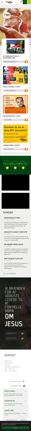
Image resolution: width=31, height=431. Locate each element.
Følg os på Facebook (18, 381)
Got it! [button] (15, 428)
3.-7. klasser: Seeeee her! (10, 90)
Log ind (29, 2)
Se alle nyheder (9, 273)
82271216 (7, 365)
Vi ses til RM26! (7, 120)
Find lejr (23, 164)
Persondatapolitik (11, 420)
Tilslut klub (15, 164)
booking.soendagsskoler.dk (10, 61)
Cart (21, 2)
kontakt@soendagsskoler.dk (12, 367)
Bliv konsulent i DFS (8, 149)
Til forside (6, 15)
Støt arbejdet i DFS (18, 386)
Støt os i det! (15, 338)
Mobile (2, 2)
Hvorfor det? (15, 333)
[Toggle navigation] (2, 2)
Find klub (7, 164)
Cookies (22, 420)
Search (25, 2)
